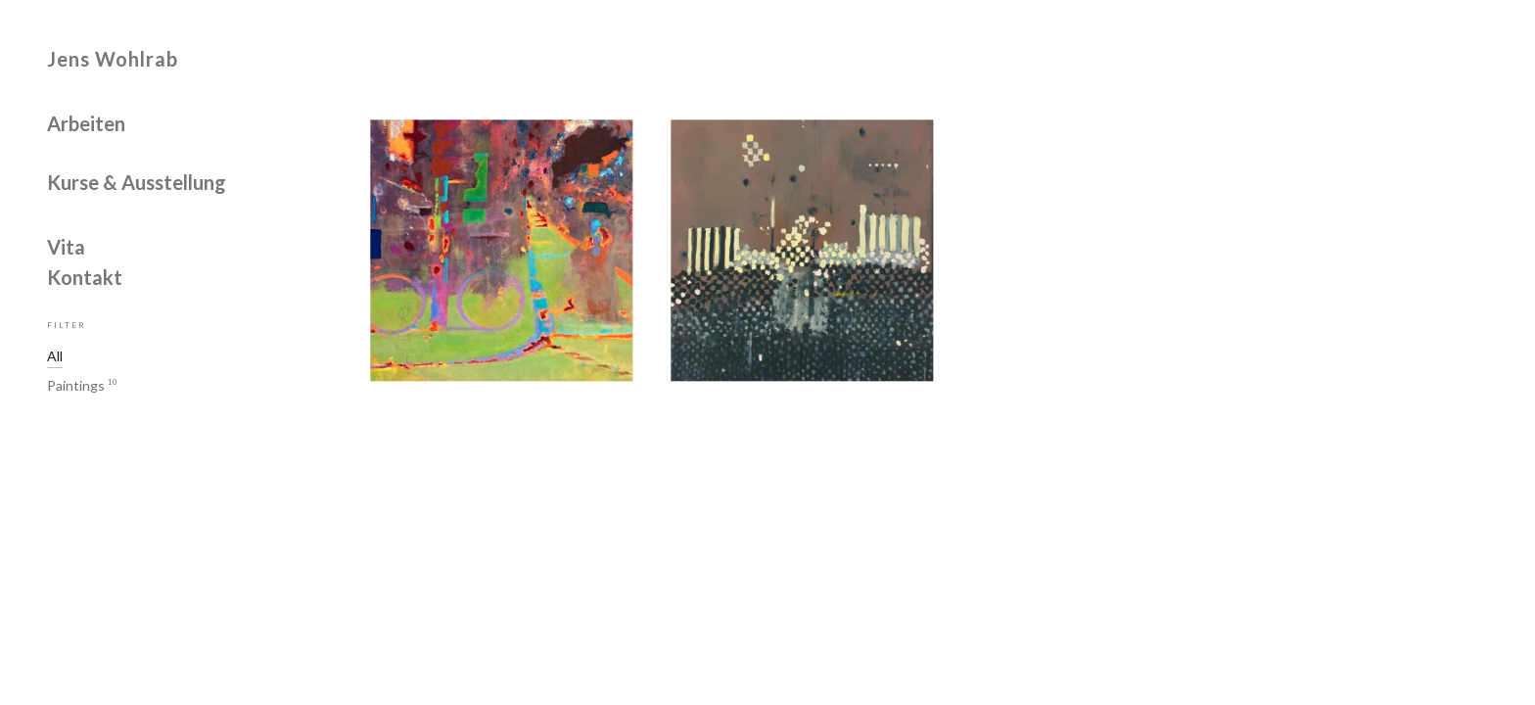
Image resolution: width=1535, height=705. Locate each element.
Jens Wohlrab (112, 58)
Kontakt (84, 278)
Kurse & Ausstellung (136, 183)
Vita (66, 247)
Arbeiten (86, 124)
